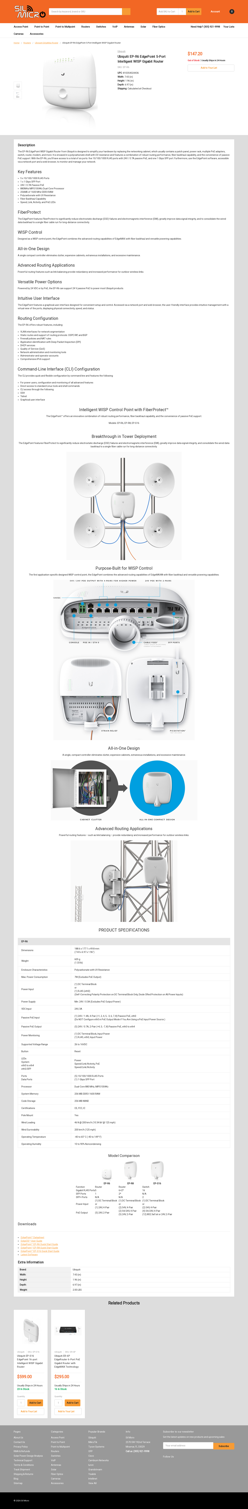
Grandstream (95, 1469)
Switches (102, 26)
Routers (87, 26)
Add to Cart (194, 11)
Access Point (22, 26)
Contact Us (19, 1442)
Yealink (92, 1474)
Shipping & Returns (23, 1474)
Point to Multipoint (66, 26)
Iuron (91, 1465)
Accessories (38, 33)
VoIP (116, 26)
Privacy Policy (21, 1446)
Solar (145, 26)
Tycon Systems (96, 1446)
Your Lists (228, 26)
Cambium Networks (98, 1460)
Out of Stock (206, 60)
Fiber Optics (160, 26)
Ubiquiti (92, 1437)
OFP (90, 1451)
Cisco (91, 1456)
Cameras (20, 33)
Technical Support (23, 1460)
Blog (16, 1478)
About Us (18, 1437)
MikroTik (92, 1442)
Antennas (130, 26)
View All (92, 1483)
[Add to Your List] (30, 1411)
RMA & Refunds (22, 1451)
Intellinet (92, 1478)
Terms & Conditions (24, 1465)
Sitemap (18, 1483)
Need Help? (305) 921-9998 (205, 26)
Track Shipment (22, 1469)
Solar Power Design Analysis (28, 1456)
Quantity (21, 1396)
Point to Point (43, 26)
